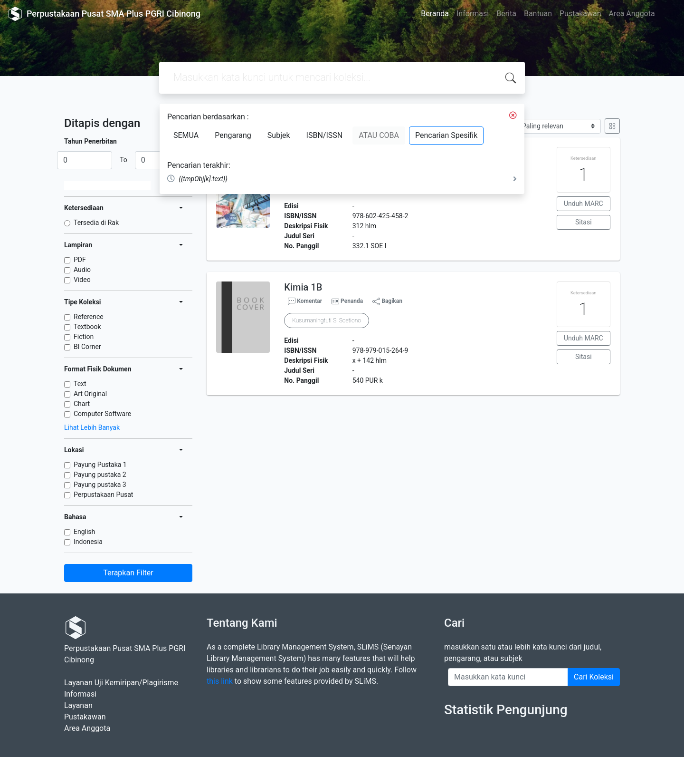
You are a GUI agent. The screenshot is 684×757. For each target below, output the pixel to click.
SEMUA (186, 135)
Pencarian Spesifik (446, 135)
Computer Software (102, 413)
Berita (506, 13)
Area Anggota (632, 13)
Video (82, 279)
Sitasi (583, 222)
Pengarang (233, 135)
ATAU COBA (379, 135)
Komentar (305, 301)
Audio (82, 269)
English (84, 531)
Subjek (278, 135)
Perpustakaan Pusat (103, 494)
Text (80, 384)
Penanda (352, 301)
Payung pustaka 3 (100, 484)
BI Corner (87, 346)
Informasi (472, 13)
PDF (80, 259)
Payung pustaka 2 (100, 474)
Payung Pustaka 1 (100, 464)
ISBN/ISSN (324, 135)
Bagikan (387, 301)
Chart (82, 404)
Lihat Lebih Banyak (92, 427)
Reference (89, 316)
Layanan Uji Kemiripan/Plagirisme (121, 682)
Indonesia (88, 541)
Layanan (78, 705)
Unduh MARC (583, 203)
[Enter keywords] (508, 677)
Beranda (435, 13)
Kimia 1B (303, 287)
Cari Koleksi (594, 676)
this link (220, 681)
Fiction (84, 336)
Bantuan (538, 13)
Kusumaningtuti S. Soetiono (326, 320)
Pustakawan (580, 13)
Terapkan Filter (128, 572)
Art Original (90, 394)
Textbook (87, 326)
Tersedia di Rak (96, 222)
